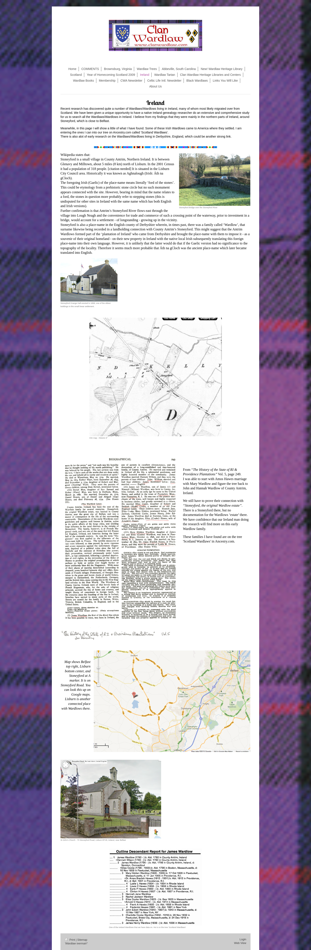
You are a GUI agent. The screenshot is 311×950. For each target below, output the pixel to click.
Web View (240, 943)
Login (243, 939)
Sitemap (82, 939)
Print (70, 939)
